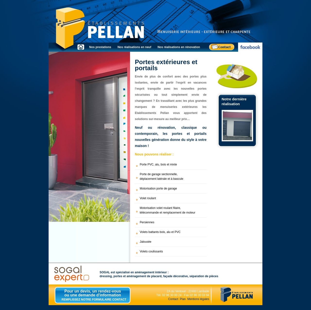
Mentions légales (198, 299)
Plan (183, 299)
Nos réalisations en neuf (134, 47)
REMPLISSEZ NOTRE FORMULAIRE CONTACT (93, 299)
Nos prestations (100, 47)
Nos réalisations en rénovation (178, 47)
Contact (173, 299)
